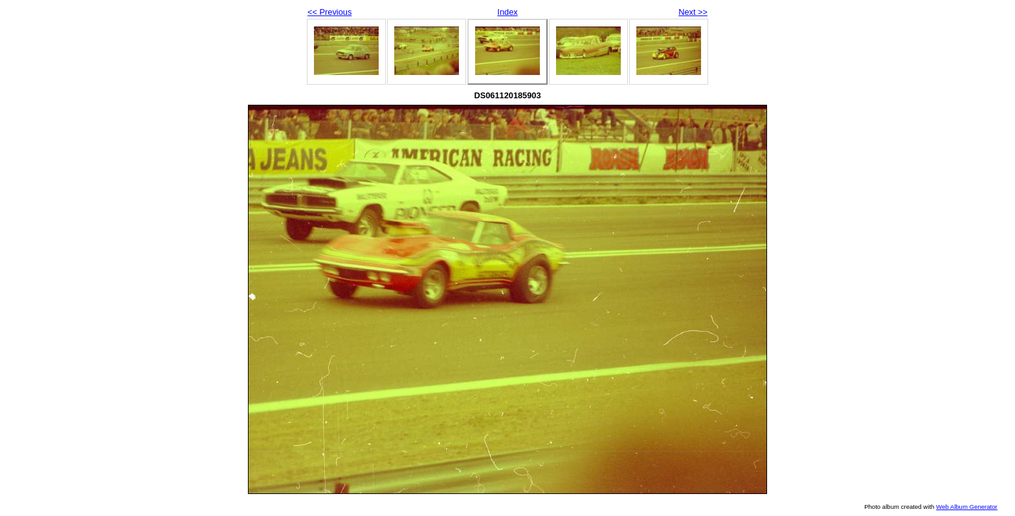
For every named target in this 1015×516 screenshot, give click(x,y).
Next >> (693, 12)
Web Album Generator (967, 506)
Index (507, 12)
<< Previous (329, 12)
